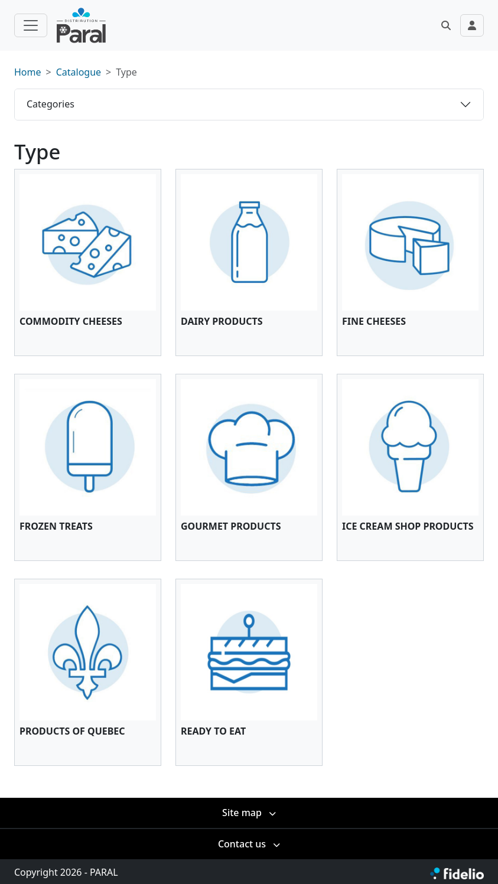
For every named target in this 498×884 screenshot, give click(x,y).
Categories (50, 103)
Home (27, 72)
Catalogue (78, 72)
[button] (446, 25)
